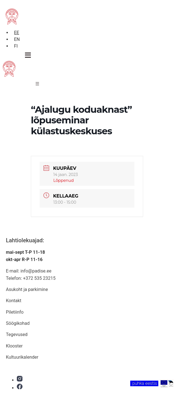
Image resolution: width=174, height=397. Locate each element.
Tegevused (17, 334)
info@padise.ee (35, 271)
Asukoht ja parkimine (27, 289)
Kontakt (13, 300)
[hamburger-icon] (37, 84)
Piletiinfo (15, 312)
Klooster (14, 346)
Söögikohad (17, 323)
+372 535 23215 (39, 278)
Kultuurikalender (22, 357)
